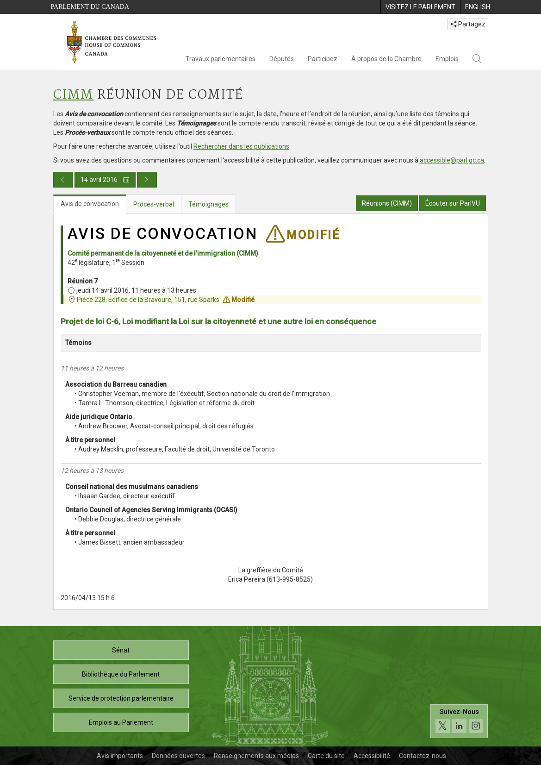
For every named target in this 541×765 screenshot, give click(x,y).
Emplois (447, 59)
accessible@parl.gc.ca (452, 160)
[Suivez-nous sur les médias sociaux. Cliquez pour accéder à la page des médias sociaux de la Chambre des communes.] (459, 721)
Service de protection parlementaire (121, 698)
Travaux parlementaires (220, 59)
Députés (281, 59)
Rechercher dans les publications (241, 146)
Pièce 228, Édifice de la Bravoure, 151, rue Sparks (148, 299)
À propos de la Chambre (386, 59)
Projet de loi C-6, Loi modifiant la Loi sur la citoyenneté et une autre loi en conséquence (218, 321)
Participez (322, 59)
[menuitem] (420, 7)
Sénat (121, 650)
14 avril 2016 (105, 179)
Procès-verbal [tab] (153, 204)
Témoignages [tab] (208, 204)
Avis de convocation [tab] (90, 203)
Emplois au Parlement (121, 722)
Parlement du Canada (90, 6)
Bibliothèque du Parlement (121, 674)
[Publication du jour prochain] (147, 180)
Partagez (467, 24)
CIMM (73, 95)
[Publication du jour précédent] (63, 180)
